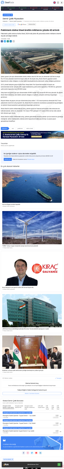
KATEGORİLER (8, 15)
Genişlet (58, 378)
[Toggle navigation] (61, 2)
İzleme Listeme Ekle (9, 25)
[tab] (8, 407)
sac (13, 128)
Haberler (5, 21)
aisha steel (29, 128)
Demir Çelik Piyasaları (16, 21)
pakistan (20, 128)
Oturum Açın (30, 159)
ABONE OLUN (8, 159)
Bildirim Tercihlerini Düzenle (32, 393)
